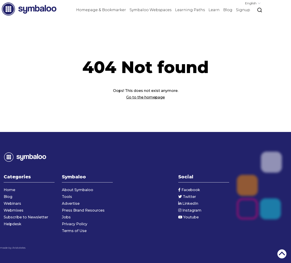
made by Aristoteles (12, 247)
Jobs (66, 217)
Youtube (188, 217)
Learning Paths (190, 10)
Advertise (71, 203)
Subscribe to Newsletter (26, 217)
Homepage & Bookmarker (101, 10)
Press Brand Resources (83, 210)
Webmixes (13, 210)
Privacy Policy (74, 224)
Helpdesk (12, 224)
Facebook (189, 190)
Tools (67, 197)
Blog (227, 10)
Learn (214, 10)
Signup (243, 10)
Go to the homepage (145, 97)
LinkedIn (188, 203)
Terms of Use (74, 231)
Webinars (12, 203)
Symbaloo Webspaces (150, 10)
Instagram (189, 210)
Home (9, 190)
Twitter (187, 197)
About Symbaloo (77, 190)
